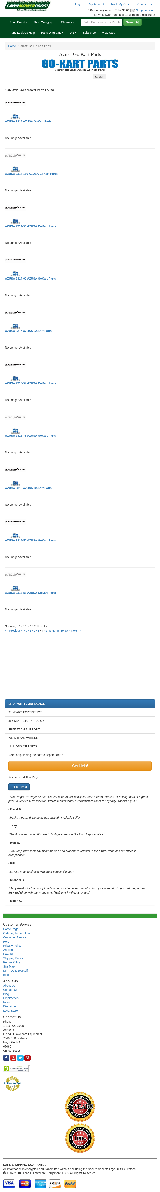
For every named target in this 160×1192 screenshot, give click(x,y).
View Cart (108, 32)
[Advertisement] (80, 670)
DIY (73, 32)
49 (62, 630)
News (6, 1002)
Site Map (9, 966)
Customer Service (14, 937)
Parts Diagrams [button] (52, 32)
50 (66, 630)
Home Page (11, 929)
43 (37, 630)
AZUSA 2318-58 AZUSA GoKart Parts (30, 592)
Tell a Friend (19, 787)
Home (12, 46)
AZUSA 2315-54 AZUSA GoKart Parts (30, 383)
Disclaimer (10, 1006)
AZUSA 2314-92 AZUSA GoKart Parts (30, 278)
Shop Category (44, 22)
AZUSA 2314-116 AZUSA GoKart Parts (31, 173)
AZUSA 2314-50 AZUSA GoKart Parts (30, 226)
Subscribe (89, 32)
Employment (11, 998)
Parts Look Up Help (22, 32)
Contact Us (145, 4)
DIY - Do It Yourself (15, 970)
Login (78, 4)
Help (6, 941)
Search (132, 22)
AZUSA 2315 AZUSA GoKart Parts (28, 331)
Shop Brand (18, 22)
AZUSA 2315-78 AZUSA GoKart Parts (30, 435)
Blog (6, 974)
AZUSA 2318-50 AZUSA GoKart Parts (30, 540)
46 (50, 630)
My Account (96, 4)
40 (25, 630)
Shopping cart (145, 10)
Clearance (67, 22)
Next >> (76, 630)
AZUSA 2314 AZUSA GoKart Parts (28, 121)
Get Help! (80, 766)
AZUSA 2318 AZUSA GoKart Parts (28, 488)
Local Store (10, 1010)
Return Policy (11, 962)
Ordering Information (16, 933)
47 (54, 630)
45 (46, 630)
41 (29, 630)
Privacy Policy (12, 945)
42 (33, 630)
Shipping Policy (13, 958)
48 (58, 630)
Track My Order (121, 4)
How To (8, 954)
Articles (8, 950)
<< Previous (13, 630)
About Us (9, 985)
